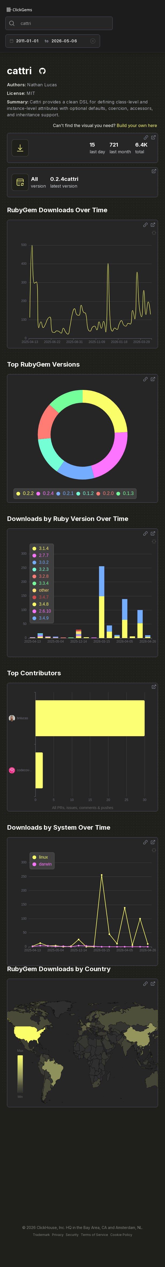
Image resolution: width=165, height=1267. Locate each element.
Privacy (58, 1235)
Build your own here (137, 125)
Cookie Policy (121, 1235)
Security (72, 1235)
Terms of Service (94, 1235)
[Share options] (146, 137)
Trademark (41, 1235)
